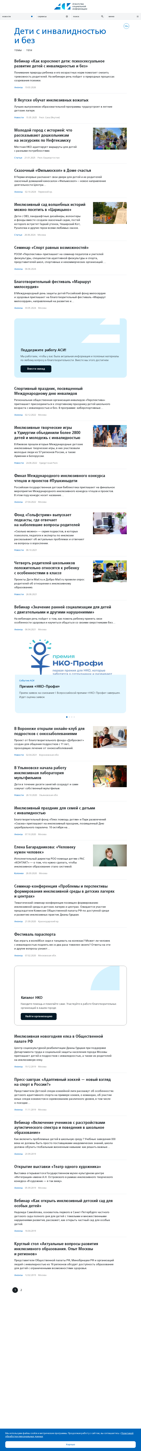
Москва (42, 235)
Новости (19, 117)
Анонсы (18, 87)
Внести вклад (36, 368)
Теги (29, 50)
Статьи (18, 157)
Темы (18, 50)
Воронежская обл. (49, 755)
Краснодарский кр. (48, 921)
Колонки (19, 873)
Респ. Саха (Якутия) (49, 117)
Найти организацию (38, 1016)
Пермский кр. (45, 191)
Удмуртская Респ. (48, 463)
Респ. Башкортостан (49, 157)
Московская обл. (47, 955)
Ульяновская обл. (48, 795)
